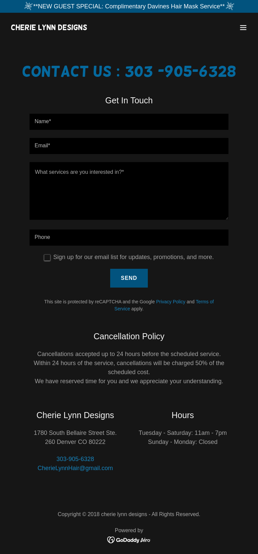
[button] (243, 27)
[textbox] (129, 122)
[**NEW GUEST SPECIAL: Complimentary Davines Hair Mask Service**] (129, 6)
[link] (49, 27)
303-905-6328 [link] (75, 459)
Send (129, 278)
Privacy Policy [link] (170, 301)
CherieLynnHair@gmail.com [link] (75, 468)
